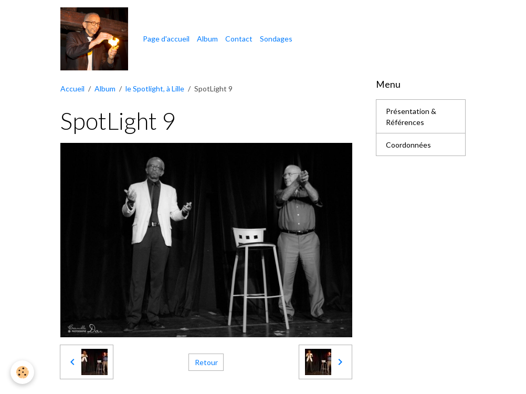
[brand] (95, 38)
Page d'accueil (166, 38)
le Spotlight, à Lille (154, 88)
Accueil (72, 88)
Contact (239, 38)
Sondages (276, 38)
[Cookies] (22, 372)
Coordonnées (408, 144)
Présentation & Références (411, 117)
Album (207, 38)
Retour (206, 362)
